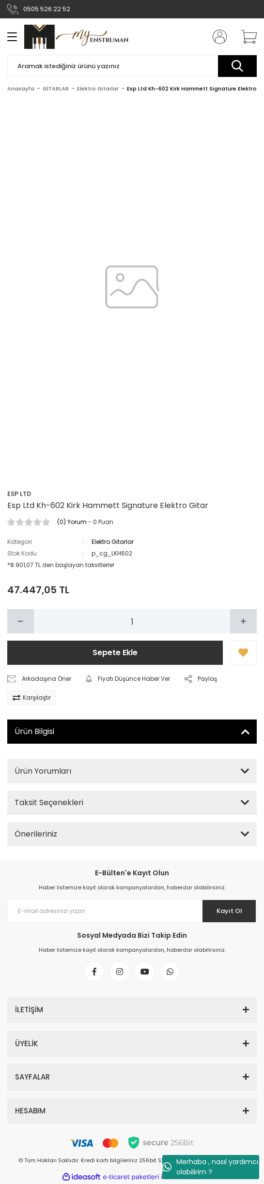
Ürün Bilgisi (34, 731)
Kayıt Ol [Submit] (229, 910)
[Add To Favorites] (243, 653)
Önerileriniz (36, 833)
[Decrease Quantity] (20, 621)
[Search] (132, 66)
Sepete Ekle (115, 652)
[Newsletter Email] (132, 911)
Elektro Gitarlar (113, 542)
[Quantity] (132, 621)
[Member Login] (217, 36)
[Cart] (245, 36)
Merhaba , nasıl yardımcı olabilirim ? (210, 1167)
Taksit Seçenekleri (49, 802)
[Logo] (76, 36)
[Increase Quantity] (243, 621)
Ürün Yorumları (43, 771)
